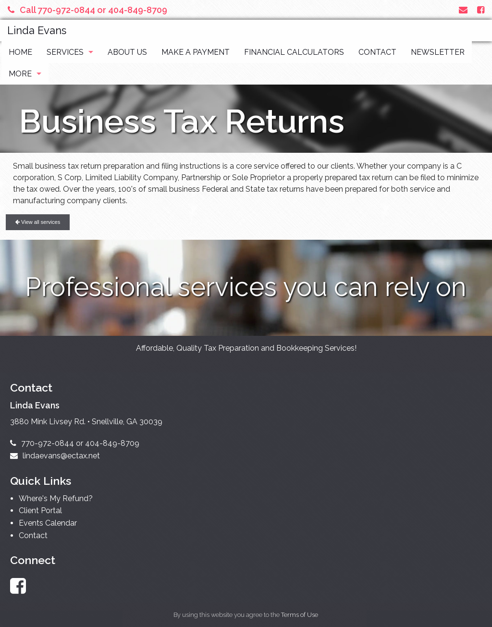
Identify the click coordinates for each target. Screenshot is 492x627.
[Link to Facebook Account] (480, 10)
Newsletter (438, 52)
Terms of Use (299, 614)
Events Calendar (48, 523)
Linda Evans (36, 30)
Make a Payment (195, 52)
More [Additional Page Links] (20, 73)
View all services (37, 222)
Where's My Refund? (56, 498)
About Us (127, 52)
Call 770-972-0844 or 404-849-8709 (87, 10)
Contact (377, 52)
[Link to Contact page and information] (463, 10)
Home (20, 52)
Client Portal (40, 510)
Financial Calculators (294, 52)
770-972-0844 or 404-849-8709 (74, 443)
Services (65, 52)
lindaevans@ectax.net (55, 455)
